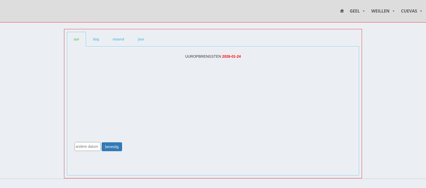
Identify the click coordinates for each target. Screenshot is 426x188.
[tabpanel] (213, 110)
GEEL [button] (358, 11)
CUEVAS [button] (412, 11)
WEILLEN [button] (383, 11)
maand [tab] (118, 39)
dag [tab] (96, 39)
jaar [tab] (141, 39)
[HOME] (342, 11)
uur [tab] (76, 39)
